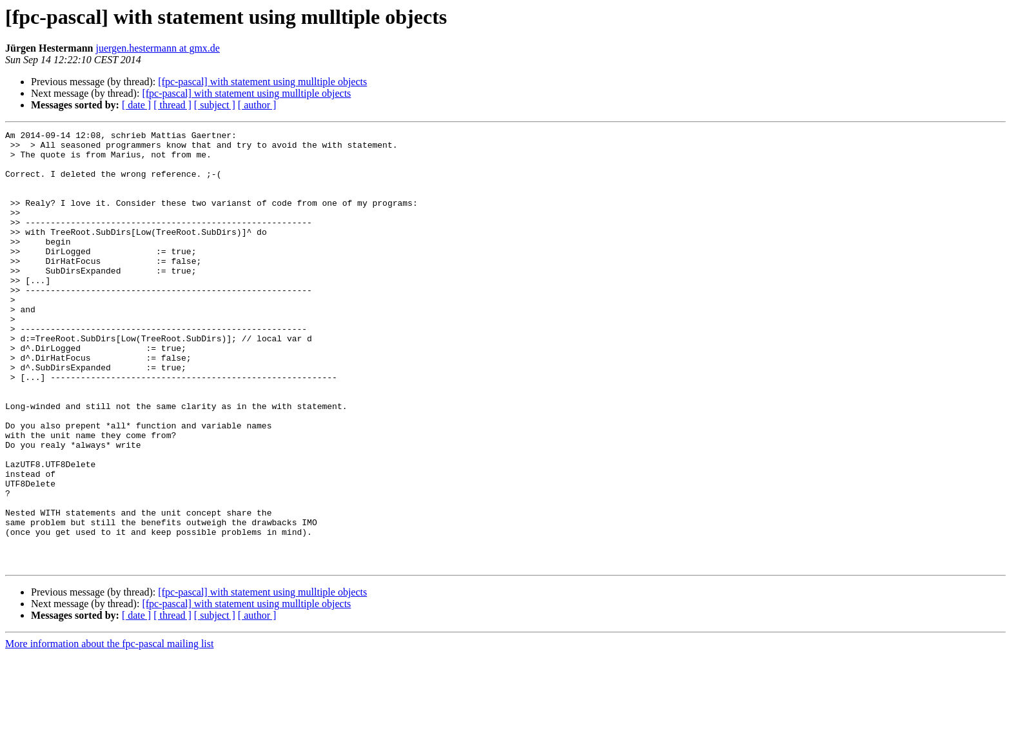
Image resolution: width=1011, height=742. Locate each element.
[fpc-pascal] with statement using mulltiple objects (262, 81)
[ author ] (257, 104)
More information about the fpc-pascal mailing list (109, 730)
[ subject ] (214, 104)
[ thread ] (172, 104)
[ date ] (136, 104)
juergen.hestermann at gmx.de (157, 48)
